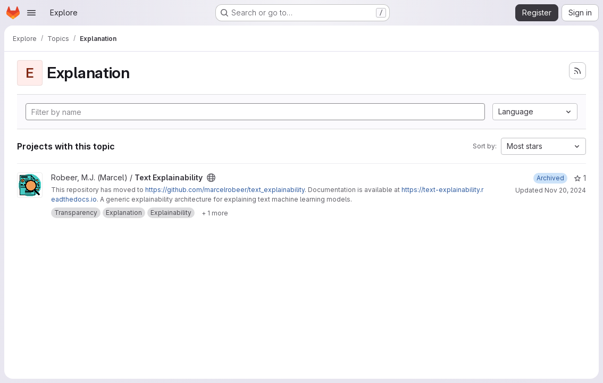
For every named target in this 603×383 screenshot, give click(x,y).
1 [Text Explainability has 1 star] (580, 177)
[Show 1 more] (215, 212)
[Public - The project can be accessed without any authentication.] (211, 177)
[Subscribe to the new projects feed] (577, 70)
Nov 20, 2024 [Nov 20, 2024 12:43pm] (565, 190)
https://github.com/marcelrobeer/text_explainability (225, 190)
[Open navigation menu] (31, 12)
